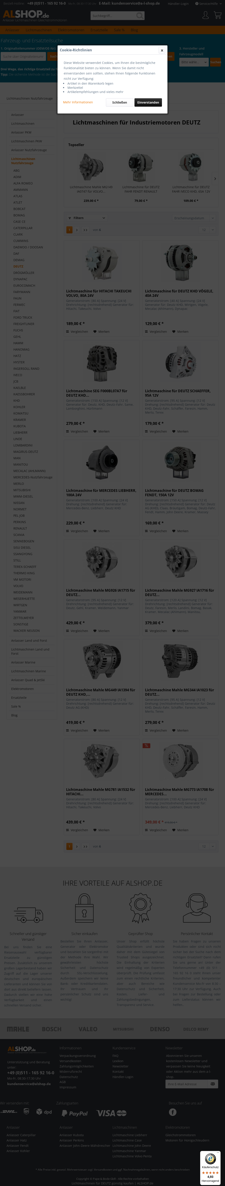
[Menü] (218, 1153)
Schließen (119, 102)
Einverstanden (148, 102)
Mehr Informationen (78, 102)
